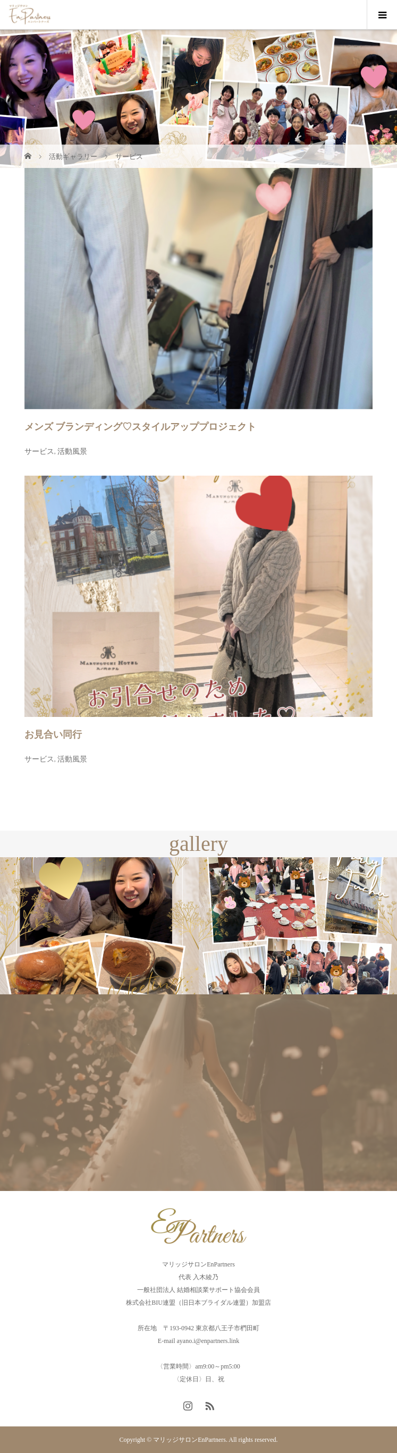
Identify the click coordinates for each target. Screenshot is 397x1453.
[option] (99, 926)
